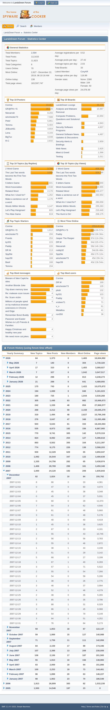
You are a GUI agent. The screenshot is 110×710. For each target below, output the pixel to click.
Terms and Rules (93, 707)
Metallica (60, 310)
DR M (8, 250)
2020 (8, 410)
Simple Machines (23, 707)
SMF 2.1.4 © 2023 (9, 707)
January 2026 (16, 381)
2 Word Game (12, 168)
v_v (57, 306)
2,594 (33, 53)
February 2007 (16, 674)
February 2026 (16, 377)
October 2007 (16, 634)
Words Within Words (15, 206)
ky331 (8, 242)
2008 (8, 466)
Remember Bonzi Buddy (17, 315)
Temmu (8, 125)
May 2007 (14, 660)
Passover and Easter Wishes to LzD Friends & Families (17, 322)
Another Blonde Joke (15, 285)
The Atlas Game (13, 214)
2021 (8, 405)
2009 (8, 461)
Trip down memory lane (16, 289)
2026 (8, 358)
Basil (7, 262)
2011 (8, 452)
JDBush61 (10, 129)
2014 (8, 438)
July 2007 (14, 650)
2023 (8, 396)
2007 (8, 471)
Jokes (59, 123)
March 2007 (15, 669)
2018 (8, 419)
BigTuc (8, 137)
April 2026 (14, 367)
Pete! (7, 121)
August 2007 (15, 646)
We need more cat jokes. (17, 336)
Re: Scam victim (13, 297)
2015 (8, 433)
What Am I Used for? (15, 195)
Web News (61, 148)
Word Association (13, 187)
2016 (8, 428)
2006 (8, 683)
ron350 (59, 314)
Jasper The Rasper (65, 238)
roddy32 (60, 250)
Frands (8, 238)
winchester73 (11, 117)
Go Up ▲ (104, 707)
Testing (59, 156)
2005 (8, 688)
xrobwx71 (60, 302)
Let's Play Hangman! (15, 210)
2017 (8, 424)
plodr (58, 290)
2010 (8, 457)
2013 (8, 442)
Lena (7, 133)
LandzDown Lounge (65, 105)
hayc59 (8, 258)
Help (83, 707)
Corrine (8, 105)
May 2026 (14, 363)
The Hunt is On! (63, 214)
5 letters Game (12, 183)
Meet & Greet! (62, 152)
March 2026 (15, 372)
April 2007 (14, 664)
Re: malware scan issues (17, 293)
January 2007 (16, 679)
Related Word (11, 191)
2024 (8, 391)
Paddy (8, 246)
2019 (8, 414)
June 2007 (14, 655)
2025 (8, 386)
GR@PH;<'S (11, 109)
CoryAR (84, 71)
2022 (8, 400)
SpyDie (8, 254)
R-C (7, 141)
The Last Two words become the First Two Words (15, 175)
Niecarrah (10, 113)
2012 (8, 447)
